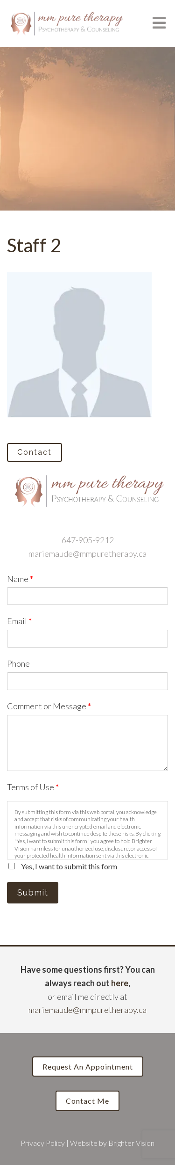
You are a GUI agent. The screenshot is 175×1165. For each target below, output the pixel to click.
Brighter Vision (131, 1142)
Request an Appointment (87, 1066)
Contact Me (87, 1100)
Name (20, 579)
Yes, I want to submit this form (69, 866)
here (119, 983)
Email (19, 621)
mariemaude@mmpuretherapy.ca (87, 553)
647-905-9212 (88, 540)
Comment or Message (49, 706)
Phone (18, 663)
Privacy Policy (43, 1142)
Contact (34, 452)
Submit (32, 892)
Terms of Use (33, 787)
